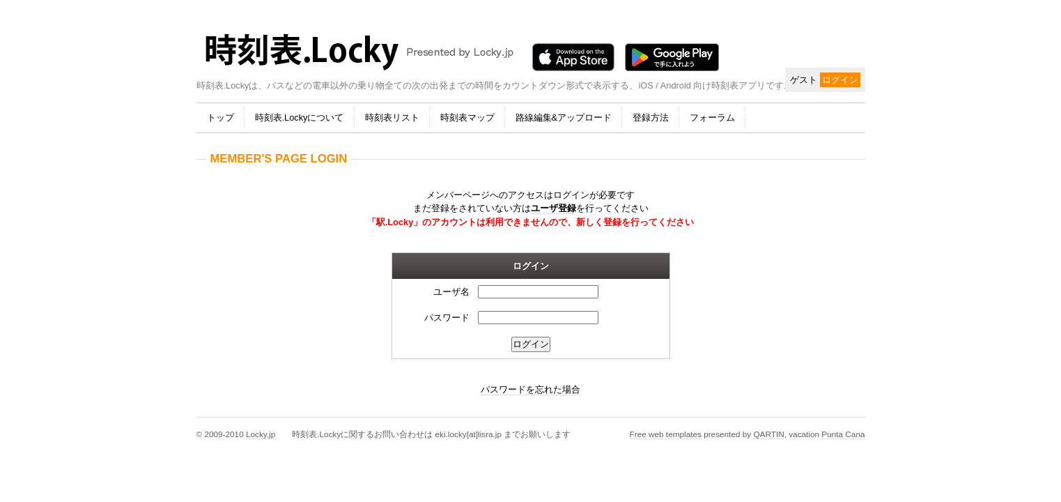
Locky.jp (260, 434)
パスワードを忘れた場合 (530, 389)
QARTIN (768, 434)
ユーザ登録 (553, 208)
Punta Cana (843, 434)
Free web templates (666, 434)
